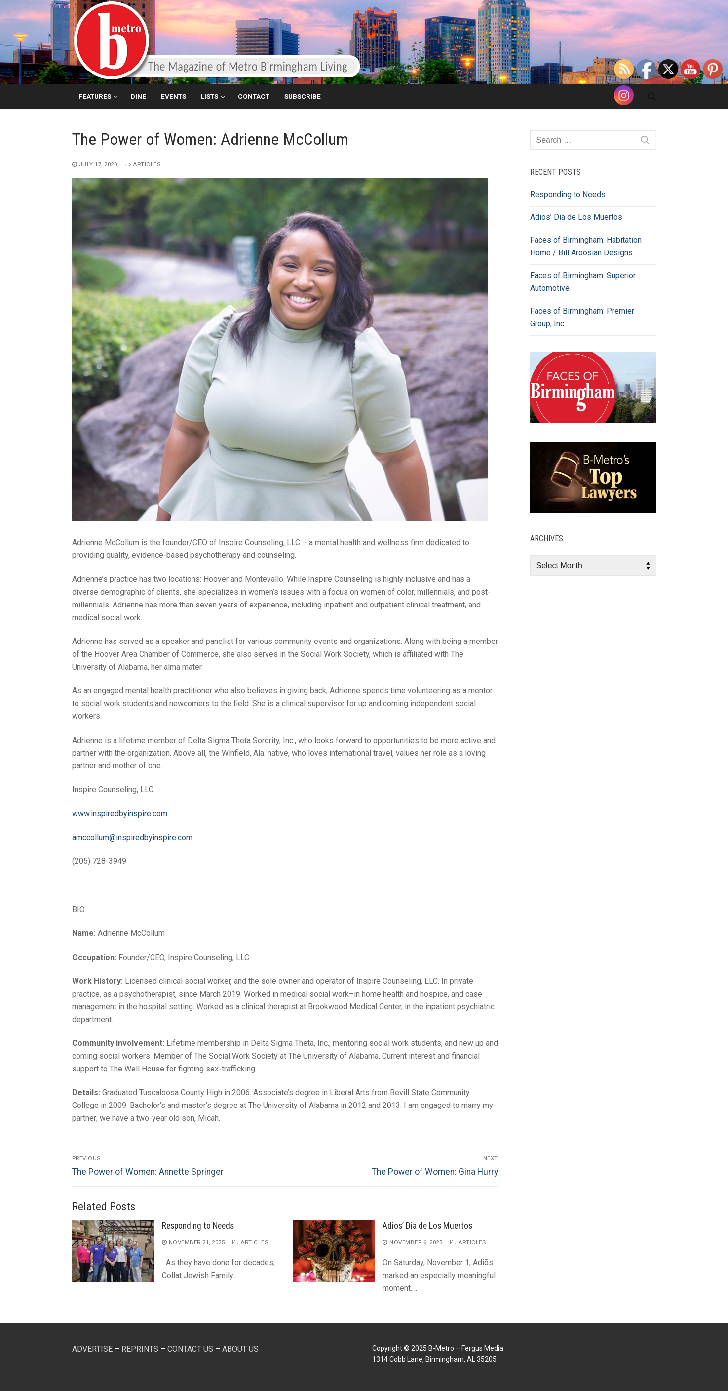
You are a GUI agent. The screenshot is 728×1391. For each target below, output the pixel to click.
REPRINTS (139, 1349)
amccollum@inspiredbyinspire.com (132, 837)
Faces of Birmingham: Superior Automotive (583, 282)
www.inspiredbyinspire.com (119, 813)
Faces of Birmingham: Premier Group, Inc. (582, 317)
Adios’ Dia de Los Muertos (427, 1226)
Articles (142, 164)
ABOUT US (240, 1349)
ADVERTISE (92, 1349)
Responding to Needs (198, 1226)
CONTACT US (190, 1349)
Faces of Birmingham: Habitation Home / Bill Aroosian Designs (586, 246)
